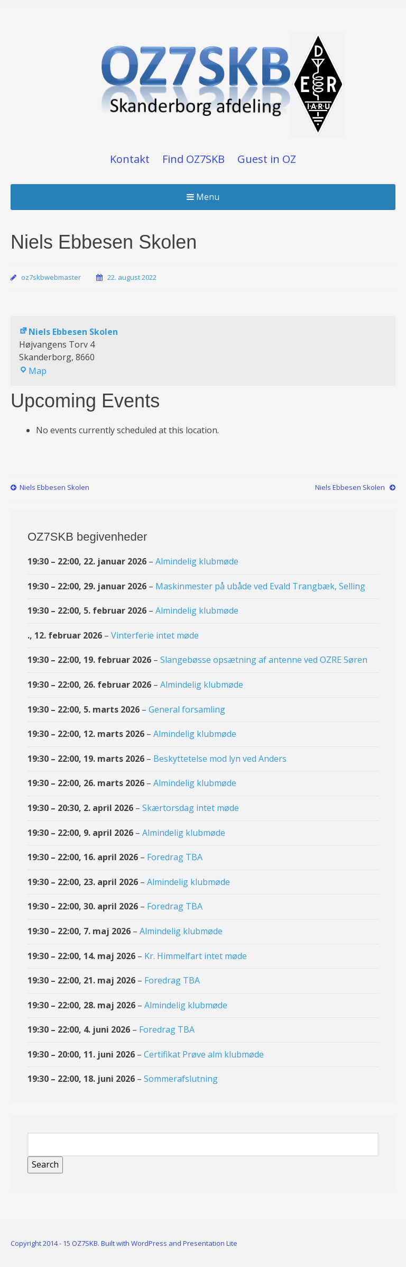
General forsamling (187, 709)
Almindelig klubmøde (196, 561)
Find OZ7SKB (193, 159)
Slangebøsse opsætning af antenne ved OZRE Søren (263, 660)
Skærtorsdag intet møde (190, 808)
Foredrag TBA (174, 857)
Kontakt (130, 159)
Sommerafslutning (181, 1078)
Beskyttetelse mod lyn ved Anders (220, 758)
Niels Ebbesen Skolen (68, 332)
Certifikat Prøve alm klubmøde (204, 1054)
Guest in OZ (266, 159)
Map (33, 371)
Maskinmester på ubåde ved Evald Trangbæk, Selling (260, 585)
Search (47, 1163)
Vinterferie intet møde (155, 635)
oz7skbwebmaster (51, 277)
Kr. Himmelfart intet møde (195, 955)
